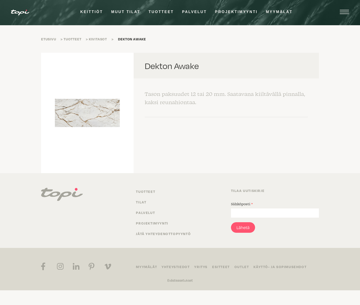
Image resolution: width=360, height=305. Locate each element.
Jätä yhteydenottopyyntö (163, 234)
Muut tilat (125, 12)
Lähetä (243, 227)
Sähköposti (242, 204)
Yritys (201, 267)
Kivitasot (98, 39)
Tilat (141, 202)
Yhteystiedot (176, 267)
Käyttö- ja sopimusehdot (280, 267)
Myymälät (279, 12)
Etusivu (48, 39)
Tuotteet (161, 12)
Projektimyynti (236, 12)
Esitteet (221, 267)
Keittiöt (91, 12)
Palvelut (194, 12)
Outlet (241, 267)
